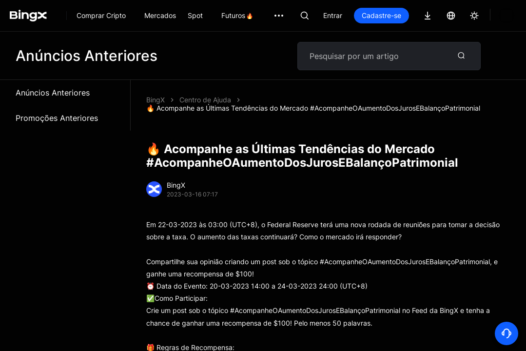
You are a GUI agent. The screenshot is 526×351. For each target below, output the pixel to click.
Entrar (332, 15)
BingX (155, 100)
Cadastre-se (381, 15)
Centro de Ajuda (205, 100)
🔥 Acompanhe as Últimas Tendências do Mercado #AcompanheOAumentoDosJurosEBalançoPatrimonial (313, 108)
